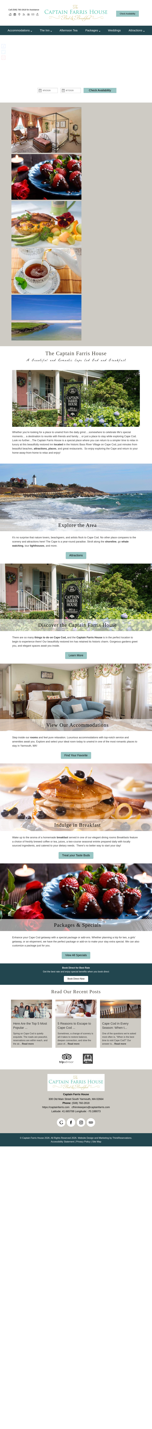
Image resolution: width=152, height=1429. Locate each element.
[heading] (76, 357)
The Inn (45, 30)
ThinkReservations (122, 1138)
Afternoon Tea (68, 30)
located (58, 444)
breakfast (62, 837)
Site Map (96, 1141)
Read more (28, 1044)
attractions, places (45, 448)
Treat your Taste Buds (76, 855)
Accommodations (19, 30)
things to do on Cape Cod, (50, 637)
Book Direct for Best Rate (76, 968)
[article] (76, 713)
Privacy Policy (83, 1141)
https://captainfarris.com (55, 1107)
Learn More (76, 655)
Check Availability (127, 14)
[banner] (76, 224)
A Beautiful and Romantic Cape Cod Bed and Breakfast (76, 360)
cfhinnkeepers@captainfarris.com (91, 1107)
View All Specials (76, 955)
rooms (34, 737)
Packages (91, 30)
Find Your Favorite (76, 755)
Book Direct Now (75, 979)
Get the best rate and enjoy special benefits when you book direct (76, 971)
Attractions (135, 30)
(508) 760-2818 (19, 10)
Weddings (114, 30)
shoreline (110, 541)
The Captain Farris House (76, 353)
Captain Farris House (89, 637)
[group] (76, 1019)
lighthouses (37, 545)
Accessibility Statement (62, 1141)
